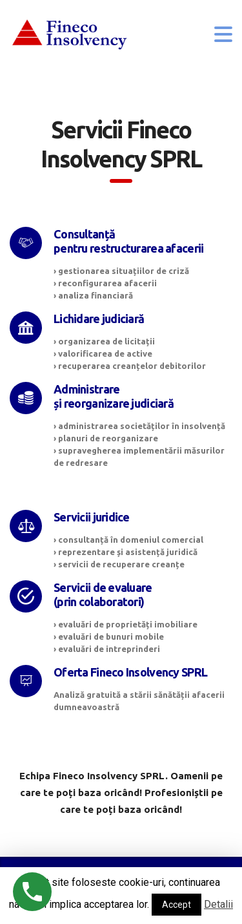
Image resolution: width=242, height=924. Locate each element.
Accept (176, 904)
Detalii (218, 904)
